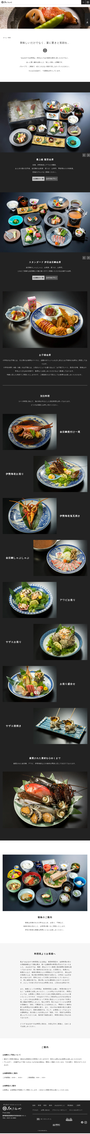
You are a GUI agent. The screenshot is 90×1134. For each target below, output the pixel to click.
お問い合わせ (45, 1110)
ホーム (5, 37)
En (83, 2)
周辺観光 (70, 1106)
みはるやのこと (60, 1106)
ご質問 (78, 1106)
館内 (50, 1106)
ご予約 (87, 19)
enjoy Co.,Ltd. (50, 1131)
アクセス (35, 1110)
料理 (39, 1106)
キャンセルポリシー (76, 1110)
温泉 (34, 1106)
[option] (45, 123)
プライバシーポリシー (59, 1110)
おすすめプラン (51, 179)
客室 (45, 1106)
